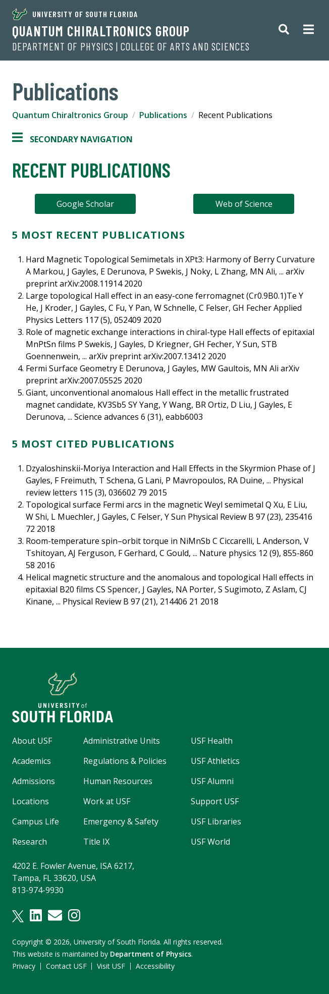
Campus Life (35, 821)
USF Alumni (212, 781)
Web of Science (243, 203)
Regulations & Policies (125, 760)
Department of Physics (150, 954)
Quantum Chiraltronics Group (101, 31)
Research (29, 841)
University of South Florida (75, 14)
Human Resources (117, 781)
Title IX (96, 841)
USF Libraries (216, 821)
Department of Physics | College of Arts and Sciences (131, 46)
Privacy (23, 966)
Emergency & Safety (120, 821)
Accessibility (155, 966)
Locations (30, 801)
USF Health (212, 740)
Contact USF (66, 966)
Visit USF (111, 966)
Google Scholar (85, 203)
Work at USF (106, 801)
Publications (163, 115)
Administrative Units (121, 740)
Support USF (215, 801)
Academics (31, 760)
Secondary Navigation (72, 139)
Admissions (33, 781)
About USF (32, 740)
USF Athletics (215, 760)
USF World (210, 841)
